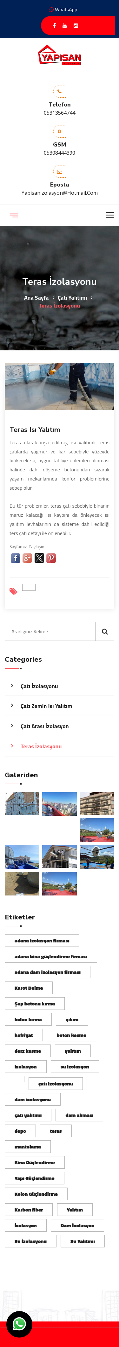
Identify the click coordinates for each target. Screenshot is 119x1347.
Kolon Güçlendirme (36, 1194)
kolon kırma (28, 1019)
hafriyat (24, 1035)
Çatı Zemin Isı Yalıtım (46, 706)
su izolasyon (75, 1066)
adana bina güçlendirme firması (51, 956)
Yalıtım (75, 1209)
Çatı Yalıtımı (72, 297)
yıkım (72, 1019)
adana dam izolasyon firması (48, 972)
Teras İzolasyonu (41, 746)
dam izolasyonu (33, 1099)
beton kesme (71, 1035)
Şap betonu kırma (35, 1003)
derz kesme (28, 1051)
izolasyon (26, 1066)
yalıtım (73, 1051)
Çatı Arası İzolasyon (45, 726)
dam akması (79, 1115)
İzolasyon (26, 1225)
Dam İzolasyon (77, 1225)
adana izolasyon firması (42, 940)
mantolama (28, 1146)
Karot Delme (29, 988)
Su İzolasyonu (31, 1241)
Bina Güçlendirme (35, 1162)
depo (20, 1131)
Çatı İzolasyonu (39, 686)
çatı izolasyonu (55, 1083)
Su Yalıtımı (82, 1241)
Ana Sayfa (36, 297)
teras (56, 1131)
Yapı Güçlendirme (35, 1178)
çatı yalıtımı (28, 1115)
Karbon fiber (29, 1209)
